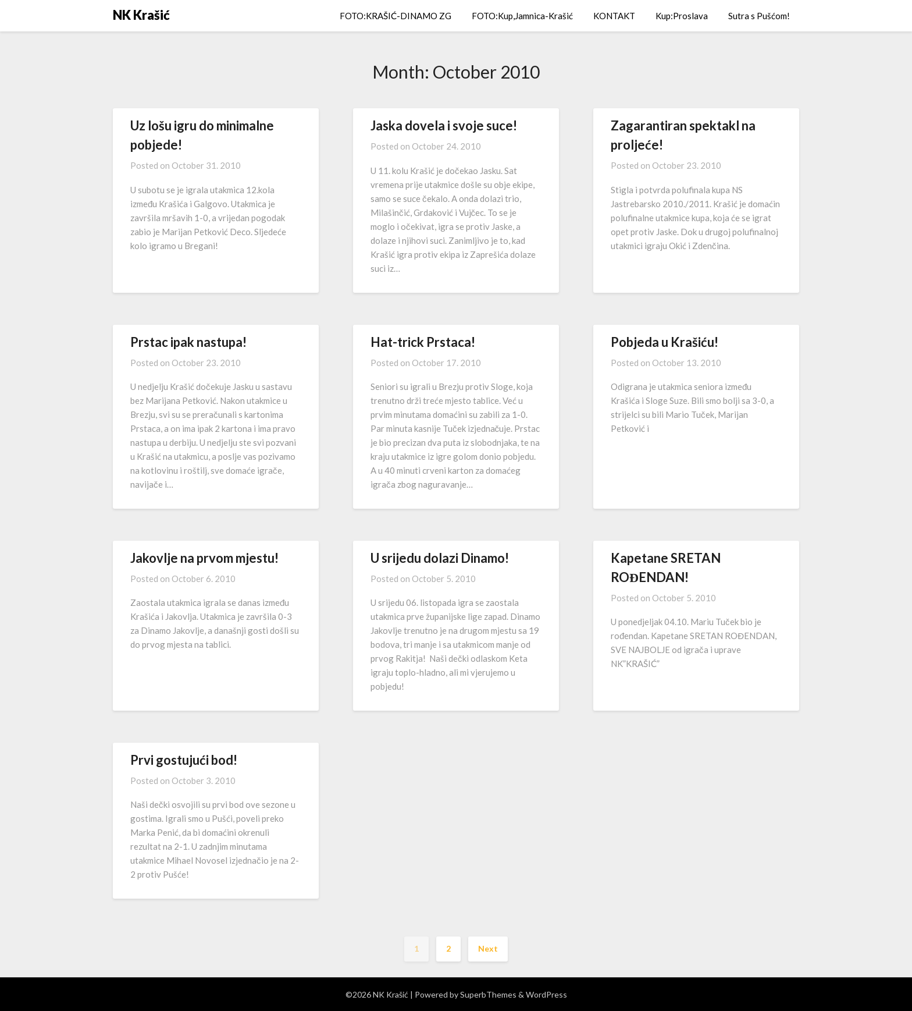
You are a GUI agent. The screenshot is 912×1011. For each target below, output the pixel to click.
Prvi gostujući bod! (183, 760)
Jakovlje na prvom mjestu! (204, 558)
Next (488, 948)
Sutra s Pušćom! (759, 15)
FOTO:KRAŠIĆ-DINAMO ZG (395, 15)
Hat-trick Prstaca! (422, 342)
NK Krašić (141, 15)
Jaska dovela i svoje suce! (443, 125)
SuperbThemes (488, 994)
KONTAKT (614, 15)
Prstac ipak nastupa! (188, 342)
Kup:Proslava (682, 15)
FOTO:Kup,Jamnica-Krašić (522, 15)
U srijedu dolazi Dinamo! (439, 558)
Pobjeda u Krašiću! (664, 342)
